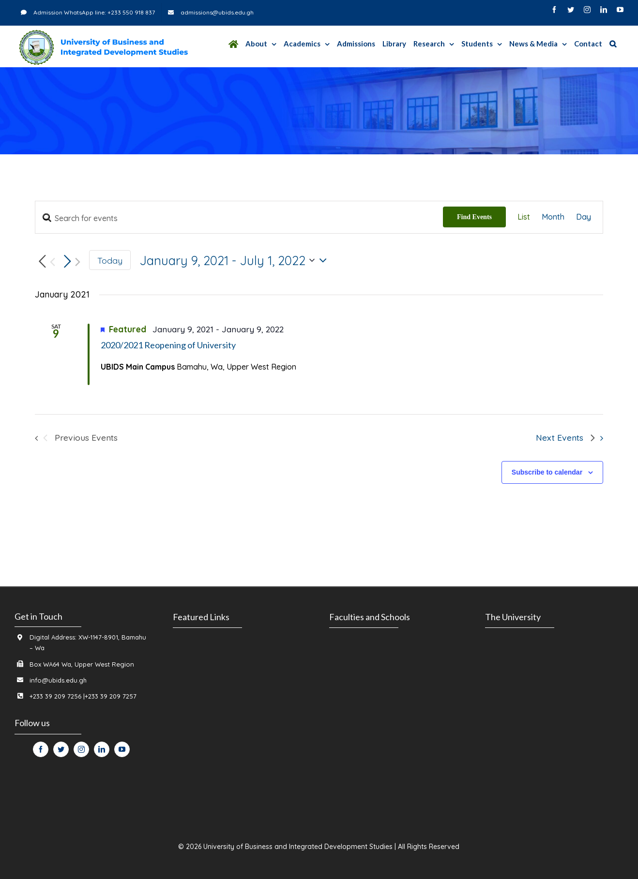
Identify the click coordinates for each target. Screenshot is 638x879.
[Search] (612, 44)
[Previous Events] (45, 262)
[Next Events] (70, 262)
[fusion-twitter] (61, 749)
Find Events (474, 217)
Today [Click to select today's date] (109, 260)
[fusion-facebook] (40, 749)
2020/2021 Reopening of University (168, 345)
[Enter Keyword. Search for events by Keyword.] (239, 218)
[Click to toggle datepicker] (235, 260)
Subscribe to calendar (547, 472)
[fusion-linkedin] (101, 749)
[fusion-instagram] (81, 749)
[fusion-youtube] (122, 749)
